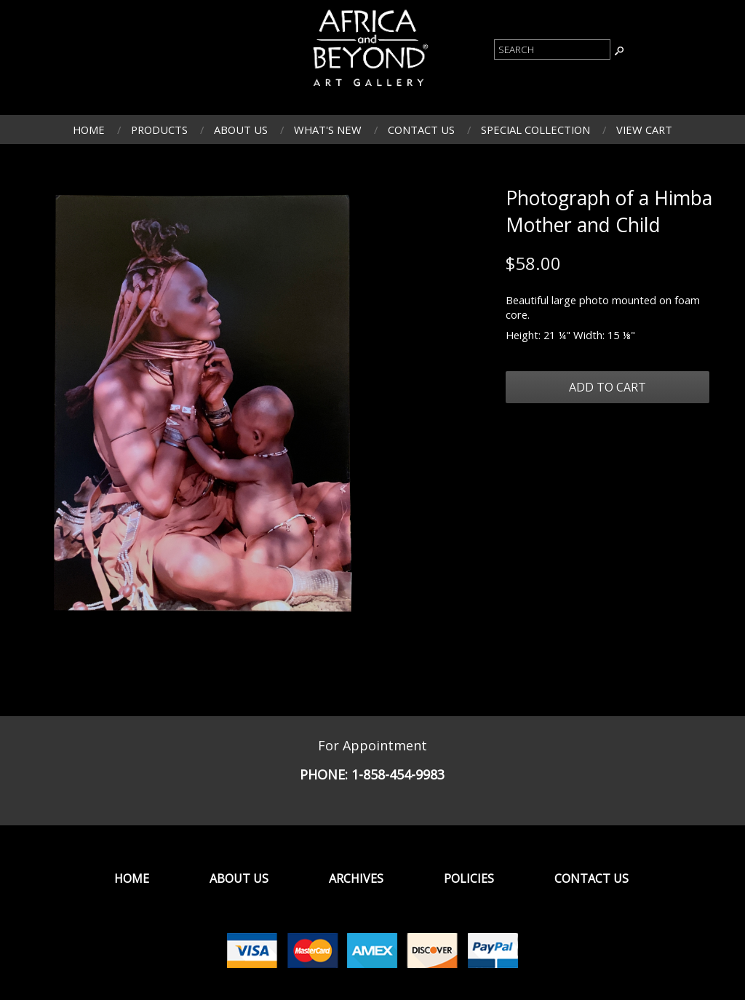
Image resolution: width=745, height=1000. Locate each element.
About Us (241, 129)
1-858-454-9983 (398, 774)
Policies (469, 878)
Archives (356, 878)
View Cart (644, 129)
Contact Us (421, 129)
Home (89, 129)
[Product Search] (552, 49)
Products (159, 129)
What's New (328, 129)
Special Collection (535, 129)
